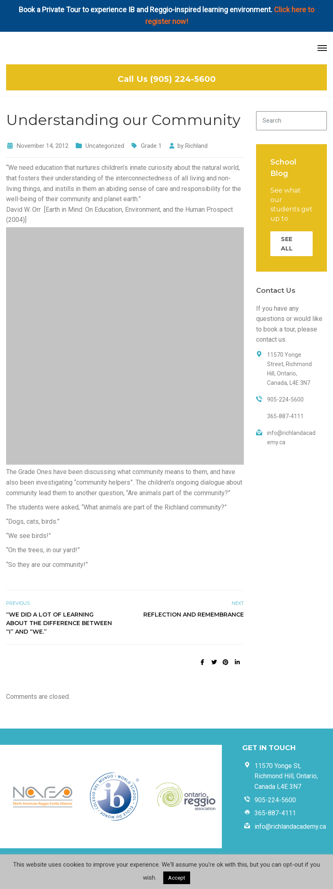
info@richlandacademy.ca (290, 826)
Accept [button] (176, 878)
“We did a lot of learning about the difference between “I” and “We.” (59, 623)
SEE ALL (287, 243)
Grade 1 (151, 145)
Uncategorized (104, 145)
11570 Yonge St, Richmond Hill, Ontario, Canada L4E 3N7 (286, 776)
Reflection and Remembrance (193, 614)
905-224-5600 (275, 800)
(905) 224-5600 (183, 79)
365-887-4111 (275, 813)
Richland (196, 145)
